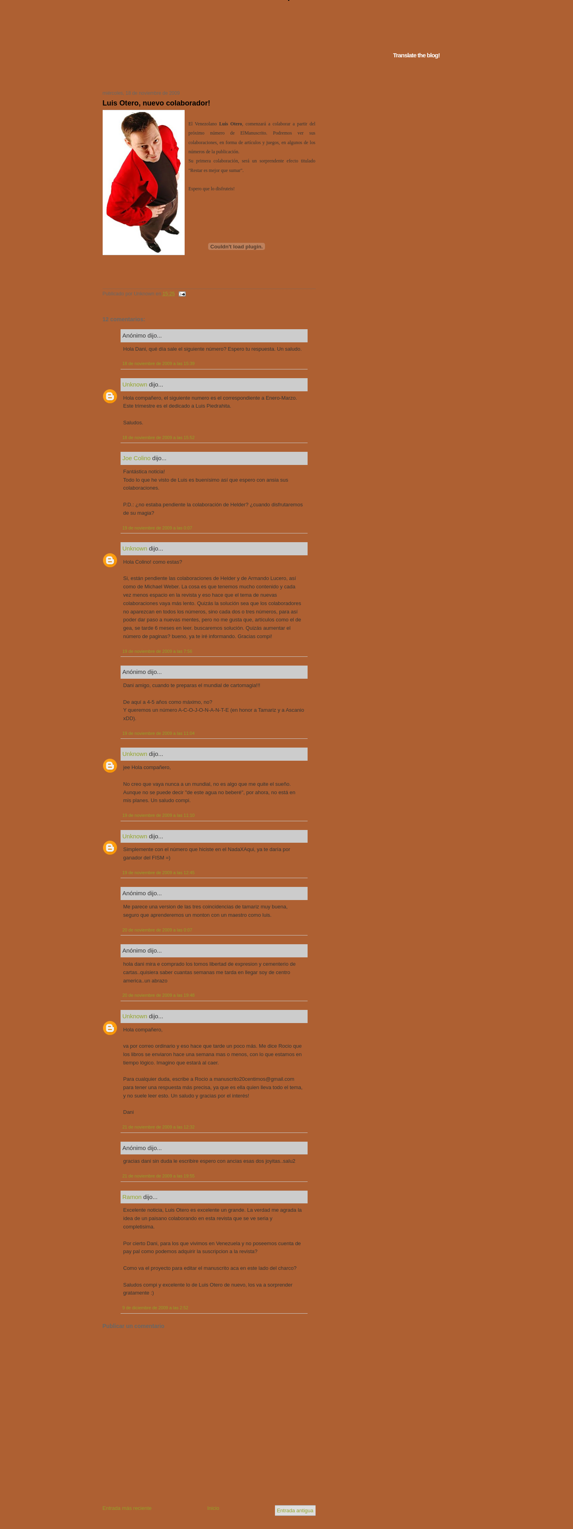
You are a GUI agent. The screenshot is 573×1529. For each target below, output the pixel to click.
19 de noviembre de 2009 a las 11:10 (159, 815)
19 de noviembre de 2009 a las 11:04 (159, 733)
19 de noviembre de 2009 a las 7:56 (158, 651)
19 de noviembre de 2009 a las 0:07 (158, 527)
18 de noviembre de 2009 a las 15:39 (159, 363)
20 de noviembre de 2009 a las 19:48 (159, 995)
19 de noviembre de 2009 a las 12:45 (159, 872)
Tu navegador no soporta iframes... (207, 74)
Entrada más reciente (127, 1508)
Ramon (132, 1196)
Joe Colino (137, 458)
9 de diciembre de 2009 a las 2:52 (156, 1307)
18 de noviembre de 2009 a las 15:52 (159, 437)
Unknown (135, 384)
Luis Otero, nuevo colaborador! (156, 103)
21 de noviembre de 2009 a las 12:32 (159, 1127)
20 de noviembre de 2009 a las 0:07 (158, 930)
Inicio (213, 1508)
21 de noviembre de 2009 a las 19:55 (159, 1176)
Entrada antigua (295, 1510)
